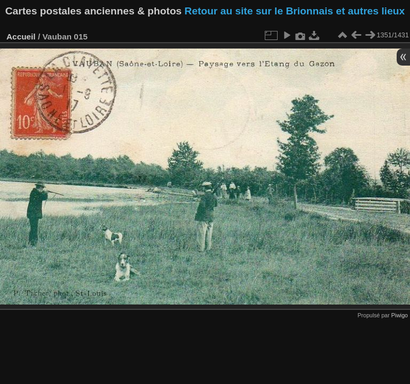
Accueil (21, 36)
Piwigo (399, 315)
